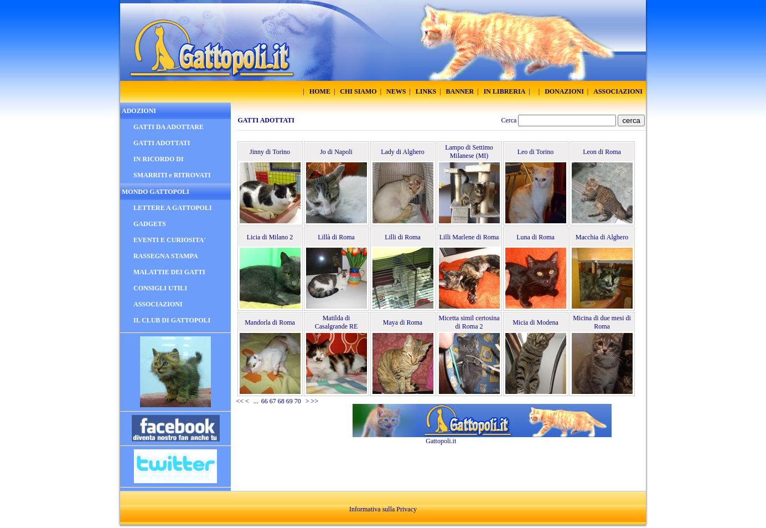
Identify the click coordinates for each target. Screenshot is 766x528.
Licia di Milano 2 (270, 237)
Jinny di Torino (270, 152)
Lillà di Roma (336, 237)
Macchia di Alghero (602, 237)
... (255, 401)
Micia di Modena (535, 322)
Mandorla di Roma (270, 322)
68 (281, 401)
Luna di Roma (535, 237)
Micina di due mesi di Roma (602, 322)
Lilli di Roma (403, 237)
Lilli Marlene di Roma (469, 237)
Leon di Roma (602, 152)
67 (273, 401)
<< (240, 401)
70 (297, 401)
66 (264, 401)
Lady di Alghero (403, 152)
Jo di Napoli (336, 152)
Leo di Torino (535, 152)
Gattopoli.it (441, 441)
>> (315, 401)
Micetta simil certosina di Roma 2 (469, 322)
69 (289, 401)
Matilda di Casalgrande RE (336, 322)
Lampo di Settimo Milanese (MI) (469, 151)
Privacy (406, 509)
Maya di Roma (402, 322)
